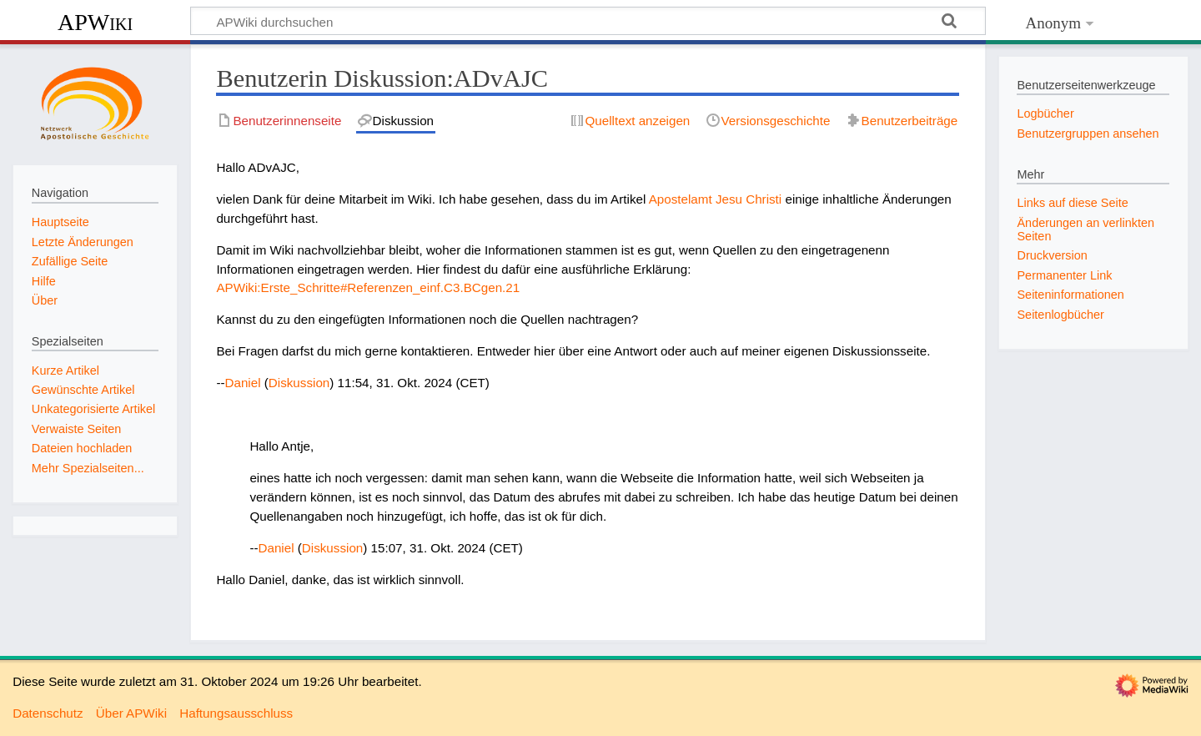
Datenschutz (48, 713)
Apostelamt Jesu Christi (715, 199)
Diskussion (299, 383)
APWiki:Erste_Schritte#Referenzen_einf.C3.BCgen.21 (368, 287)
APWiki (95, 22)
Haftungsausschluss (236, 713)
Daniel (243, 383)
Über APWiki (131, 713)
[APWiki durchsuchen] (588, 21)
